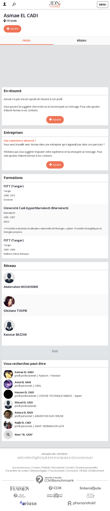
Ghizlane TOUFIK (15, 311)
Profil (26, 40)
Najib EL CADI (23, 422)
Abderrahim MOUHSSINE (21, 287)
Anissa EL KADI (24, 412)
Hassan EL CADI (24, 392)
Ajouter (14, 28)
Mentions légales (39, 471)
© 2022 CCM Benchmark (92, 471)
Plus (55, 351)
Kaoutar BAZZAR (15, 335)
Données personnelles (87, 467)
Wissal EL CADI (24, 402)
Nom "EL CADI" (24, 434)
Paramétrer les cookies (17, 471)
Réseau (81, 40)
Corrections (72, 471)
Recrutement (58, 467)
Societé (70, 467)
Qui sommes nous (21, 467)
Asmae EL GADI (24, 372)
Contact (36, 467)
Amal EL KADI (23, 382)
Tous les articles (57, 471)
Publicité (46, 467)
